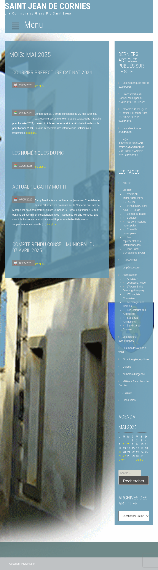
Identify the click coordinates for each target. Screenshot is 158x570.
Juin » (139, 460)
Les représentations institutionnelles (132, 241)
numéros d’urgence (134, 374)
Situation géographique (136, 359)
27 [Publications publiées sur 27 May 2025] (124, 456)
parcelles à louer (132, 128)
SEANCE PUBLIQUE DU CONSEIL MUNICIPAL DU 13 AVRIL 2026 (133, 113)
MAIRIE (127, 190)
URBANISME (130, 260)
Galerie (127, 366)
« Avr (121, 460)
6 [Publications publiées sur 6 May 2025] (123, 444)
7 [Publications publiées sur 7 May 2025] (128, 444)
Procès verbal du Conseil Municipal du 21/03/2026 (130, 98)
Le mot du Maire (136, 213)
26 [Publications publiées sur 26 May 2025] (119, 456)
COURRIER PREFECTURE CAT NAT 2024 (52, 72)
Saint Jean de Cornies (48, 6)
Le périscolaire (131, 267)
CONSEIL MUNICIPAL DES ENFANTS (133, 198)
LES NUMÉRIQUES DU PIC (38, 153)
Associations (130, 274)
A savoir (127, 392)
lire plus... (40, 86)
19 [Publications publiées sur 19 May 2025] (119, 452)
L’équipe (132, 217)
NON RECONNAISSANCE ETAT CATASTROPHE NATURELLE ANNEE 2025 (131, 147)
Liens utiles (129, 400)
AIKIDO (127, 183)
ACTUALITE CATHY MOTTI (39, 187)
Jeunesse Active (136, 282)
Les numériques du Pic (136, 82)
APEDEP (132, 278)
